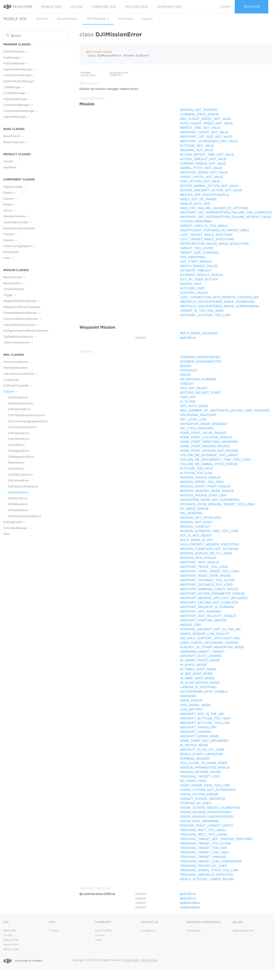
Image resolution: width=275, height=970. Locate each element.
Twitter (98, 940)
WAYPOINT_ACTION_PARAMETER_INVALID (212, 593)
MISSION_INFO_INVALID (198, 558)
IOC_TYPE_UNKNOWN (197, 428)
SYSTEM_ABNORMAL (196, 221)
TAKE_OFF (188, 397)
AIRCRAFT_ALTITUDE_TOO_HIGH (205, 718)
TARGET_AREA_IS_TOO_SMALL (204, 226)
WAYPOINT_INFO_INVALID (199, 562)
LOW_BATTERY (191, 709)
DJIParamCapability (17, 385)
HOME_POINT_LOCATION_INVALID (206, 437)
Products (54, 930)
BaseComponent (15, 142)
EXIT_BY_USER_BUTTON (199, 279)
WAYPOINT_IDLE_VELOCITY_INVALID (208, 616)
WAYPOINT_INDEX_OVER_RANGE (205, 575)
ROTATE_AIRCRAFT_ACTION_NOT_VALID (211, 190)
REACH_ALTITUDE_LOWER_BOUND (207, 879)
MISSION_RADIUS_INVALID (200, 477)
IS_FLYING (188, 401)
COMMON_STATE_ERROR (199, 114)
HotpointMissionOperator (21, 324)
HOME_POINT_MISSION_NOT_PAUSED (209, 450)
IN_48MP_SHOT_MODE (197, 678)
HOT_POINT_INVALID (196, 261)
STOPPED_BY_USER (195, 803)
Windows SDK (169, 6)
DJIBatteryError (18, 504)
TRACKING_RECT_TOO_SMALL (203, 830)
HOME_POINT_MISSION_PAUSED (205, 446)
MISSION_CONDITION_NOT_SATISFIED (209, 549)
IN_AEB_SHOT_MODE (196, 673)
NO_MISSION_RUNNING (198, 379)
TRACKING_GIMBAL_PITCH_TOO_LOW (209, 870)
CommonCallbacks (17, 362)
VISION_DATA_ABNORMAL (200, 821)
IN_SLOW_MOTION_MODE (200, 682)
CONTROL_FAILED (194, 293)
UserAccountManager (19, 75)
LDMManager (13, 87)
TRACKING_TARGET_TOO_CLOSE (205, 843)
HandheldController (17, 222)
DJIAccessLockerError (22, 427)
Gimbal (9, 204)
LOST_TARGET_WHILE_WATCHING (206, 234)
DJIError (10, 391)
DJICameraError (18, 480)
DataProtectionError (21, 403)
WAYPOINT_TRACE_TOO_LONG (204, 567)
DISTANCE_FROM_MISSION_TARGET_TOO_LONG (217, 504)
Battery (9, 192)
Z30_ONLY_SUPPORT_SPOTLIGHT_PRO (210, 638)
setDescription (190, 907)
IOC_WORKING (191, 513)
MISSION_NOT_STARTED (199, 110)
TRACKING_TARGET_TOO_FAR (203, 848)
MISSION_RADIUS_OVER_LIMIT (203, 495)
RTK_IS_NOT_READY (196, 535)
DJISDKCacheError (20, 474)
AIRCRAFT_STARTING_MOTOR (203, 620)
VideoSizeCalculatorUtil (20, 373)
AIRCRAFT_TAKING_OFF (198, 727)
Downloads (125, 18)
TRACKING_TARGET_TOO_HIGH (204, 852)
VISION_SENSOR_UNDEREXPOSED (207, 816)
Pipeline (10, 240)
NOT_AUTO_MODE (194, 406)
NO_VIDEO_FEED (193, 781)
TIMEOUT (187, 383)
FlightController (14, 186)
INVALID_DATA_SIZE (195, 203)
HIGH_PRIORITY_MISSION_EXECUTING (209, 544)
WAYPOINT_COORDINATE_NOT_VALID (209, 141)
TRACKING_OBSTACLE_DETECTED (206, 874)
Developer (17, 6)
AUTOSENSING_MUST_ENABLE (203, 691)
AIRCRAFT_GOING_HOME (199, 736)
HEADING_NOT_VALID (196, 150)
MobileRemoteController (19, 228)
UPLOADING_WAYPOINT (198, 415)
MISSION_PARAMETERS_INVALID (205, 767)
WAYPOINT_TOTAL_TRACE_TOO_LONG (209, 571)
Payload (10, 234)
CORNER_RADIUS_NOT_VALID (203, 163)
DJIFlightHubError (19, 409)
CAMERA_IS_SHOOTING (198, 687)
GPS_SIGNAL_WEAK (195, 705)
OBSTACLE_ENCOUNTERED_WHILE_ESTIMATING (217, 301)
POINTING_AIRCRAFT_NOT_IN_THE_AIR (210, 629)
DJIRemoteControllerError (24, 516)
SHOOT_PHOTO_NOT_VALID (201, 177)
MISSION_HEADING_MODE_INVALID (207, 491)
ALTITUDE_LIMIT (192, 288)
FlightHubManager (16, 99)
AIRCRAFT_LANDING (195, 732)
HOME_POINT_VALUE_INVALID (203, 433)
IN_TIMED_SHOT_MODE (198, 669)
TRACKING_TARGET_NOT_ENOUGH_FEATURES (216, 839)
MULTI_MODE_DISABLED (199, 333)
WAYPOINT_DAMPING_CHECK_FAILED (209, 589)
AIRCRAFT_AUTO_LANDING (201, 656)
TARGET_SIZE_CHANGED (199, 252)
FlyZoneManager (16, 63)
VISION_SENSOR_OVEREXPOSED (205, 812)
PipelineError (16, 462)
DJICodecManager (17, 528)
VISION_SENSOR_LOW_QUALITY (205, 634)
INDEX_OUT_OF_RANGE (198, 199)
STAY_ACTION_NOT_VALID (200, 181)
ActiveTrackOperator (18, 342)
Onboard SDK (103, 6)
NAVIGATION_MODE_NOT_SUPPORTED (209, 500)
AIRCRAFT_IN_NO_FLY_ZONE (202, 749)
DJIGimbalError (18, 397)
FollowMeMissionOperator (21, 312)
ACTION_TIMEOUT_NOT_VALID (203, 159)
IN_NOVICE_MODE (194, 745)
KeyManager (13, 57)
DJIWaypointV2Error (21, 456)
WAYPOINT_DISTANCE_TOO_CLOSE (207, 580)
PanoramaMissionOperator (22, 318)
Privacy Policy (131, 960)
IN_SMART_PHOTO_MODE (200, 660)
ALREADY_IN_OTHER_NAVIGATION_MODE (212, 647)
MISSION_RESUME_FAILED (200, 772)
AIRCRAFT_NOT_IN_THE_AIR (202, 714)
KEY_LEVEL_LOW (193, 419)
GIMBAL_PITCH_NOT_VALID (201, 168)
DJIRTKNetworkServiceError (26, 415)
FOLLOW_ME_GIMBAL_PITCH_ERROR (208, 464)
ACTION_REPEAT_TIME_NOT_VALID (207, 154)
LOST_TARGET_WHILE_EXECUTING (207, 239)
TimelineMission (13, 289)
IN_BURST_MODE (193, 665)
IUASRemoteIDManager (20, 111)
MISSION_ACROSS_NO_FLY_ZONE (206, 553)
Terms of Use (149, 960)
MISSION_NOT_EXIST (196, 522)
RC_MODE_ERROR (194, 508)
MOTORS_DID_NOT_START (200, 392)
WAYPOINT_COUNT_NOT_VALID (204, 132)
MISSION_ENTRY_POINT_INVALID (205, 486)
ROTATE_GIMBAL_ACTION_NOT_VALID (209, 186)
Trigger (9, 295)
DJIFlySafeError (18, 510)
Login (225, 6)
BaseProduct (13, 136)
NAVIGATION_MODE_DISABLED (203, 424)
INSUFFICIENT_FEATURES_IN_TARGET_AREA (214, 230)
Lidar (8, 257)
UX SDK (76, 6)
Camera (10, 198)
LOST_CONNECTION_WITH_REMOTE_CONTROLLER (219, 297)
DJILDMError (16, 445)
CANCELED (188, 370)
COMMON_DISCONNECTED (200, 361)
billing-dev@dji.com (243, 930)
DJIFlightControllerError (23, 486)
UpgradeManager (16, 116)
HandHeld (9, 167)
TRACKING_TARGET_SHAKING (203, 857)
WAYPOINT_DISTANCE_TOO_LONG (206, 584)
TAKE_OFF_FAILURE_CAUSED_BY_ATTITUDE (214, 208)
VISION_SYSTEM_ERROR (199, 794)
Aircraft (8, 161)
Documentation (67, 18)
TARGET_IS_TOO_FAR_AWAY (202, 310)
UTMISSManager (16, 93)
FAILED (185, 374)
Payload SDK (136, 6)
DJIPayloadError (18, 433)
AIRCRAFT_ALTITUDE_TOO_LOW (205, 723)
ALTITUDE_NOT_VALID (197, 145)
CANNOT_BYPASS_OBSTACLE (202, 799)
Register (252, 6)
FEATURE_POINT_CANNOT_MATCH (206, 825)
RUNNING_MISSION (194, 758)
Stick (6, 533)
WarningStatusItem (15, 367)
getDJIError (188, 337)
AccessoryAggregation (19, 246)
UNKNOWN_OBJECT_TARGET (202, 651)
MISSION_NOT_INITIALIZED (200, 517)
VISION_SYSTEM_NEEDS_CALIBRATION (210, 807)
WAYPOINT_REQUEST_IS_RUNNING (207, 607)
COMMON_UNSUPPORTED (200, 357)
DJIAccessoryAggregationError (28, 421)
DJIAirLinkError (18, 498)
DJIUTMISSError (19, 439)
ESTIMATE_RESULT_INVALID (201, 275)
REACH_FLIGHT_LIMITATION (201, 754)
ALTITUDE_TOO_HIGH (196, 468)
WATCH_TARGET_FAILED (199, 266)
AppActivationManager (19, 69)
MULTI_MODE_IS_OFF (196, 540)
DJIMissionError (18, 492)
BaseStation (12, 252)
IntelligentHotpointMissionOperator (27, 330)
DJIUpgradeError (19, 450)
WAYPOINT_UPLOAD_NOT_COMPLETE (209, 602)
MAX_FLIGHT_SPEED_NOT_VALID (205, 119)
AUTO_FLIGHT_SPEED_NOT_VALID (206, 123)
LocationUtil (11, 379)
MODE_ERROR (191, 700)
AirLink (9, 210)
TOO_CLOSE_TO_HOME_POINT (204, 763)
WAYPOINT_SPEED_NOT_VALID (204, 172)
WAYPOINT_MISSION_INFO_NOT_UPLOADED (214, 598)
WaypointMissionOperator (21, 301)
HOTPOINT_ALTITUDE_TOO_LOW (205, 315)
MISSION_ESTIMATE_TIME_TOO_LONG (209, 531)
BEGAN (185, 366)
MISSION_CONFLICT (195, 526)
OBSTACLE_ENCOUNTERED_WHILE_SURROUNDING (219, 306)
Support (147, 18)
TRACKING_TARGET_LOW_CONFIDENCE (211, 861)
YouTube (100, 935)
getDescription (190, 903)
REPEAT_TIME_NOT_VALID (200, 128)
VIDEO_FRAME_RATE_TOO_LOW (205, 785)
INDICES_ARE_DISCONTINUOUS (204, 195)
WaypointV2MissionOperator (23, 307)
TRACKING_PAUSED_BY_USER (203, 866)
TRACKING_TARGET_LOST (200, 776)
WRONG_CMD (190, 625)
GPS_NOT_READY (193, 388)
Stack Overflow (103, 930)
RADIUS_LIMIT (190, 284)
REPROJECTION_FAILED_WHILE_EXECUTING (214, 243)
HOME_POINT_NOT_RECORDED (204, 740)
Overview (42, 18)
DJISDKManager (15, 51)
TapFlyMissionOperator (19, 336)
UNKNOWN (188, 696)
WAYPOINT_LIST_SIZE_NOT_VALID (206, 136)
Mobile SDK (51, 6)
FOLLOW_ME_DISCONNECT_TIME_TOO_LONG (215, 459)
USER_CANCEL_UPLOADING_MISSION (209, 642)
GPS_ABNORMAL (193, 257)
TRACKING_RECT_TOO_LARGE (203, 834)
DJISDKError (16, 468)
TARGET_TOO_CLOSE (196, 248)
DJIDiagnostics (14, 522)
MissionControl (14, 277)
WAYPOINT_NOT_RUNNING (200, 611)
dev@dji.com (148, 930)
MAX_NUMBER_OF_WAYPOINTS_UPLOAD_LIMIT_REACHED (225, 410)
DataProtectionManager (18, 81)
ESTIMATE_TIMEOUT (195, 270)
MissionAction (14, 283)
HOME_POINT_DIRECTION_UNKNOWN (209, 441)
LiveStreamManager (18, 105)
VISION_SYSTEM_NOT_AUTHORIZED (208, 790)
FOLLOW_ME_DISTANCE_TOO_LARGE (209, 455)
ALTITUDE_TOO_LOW (196, 473)
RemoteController (16, 216)
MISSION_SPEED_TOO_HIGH (202, 482)
